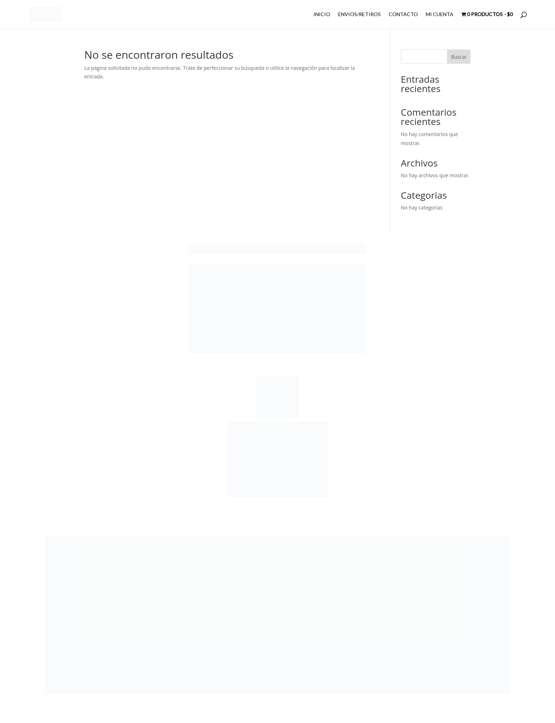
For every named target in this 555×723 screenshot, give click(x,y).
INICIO (321, 14)
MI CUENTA (439, 14)
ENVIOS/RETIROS (359, 14)
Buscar (459, 56)
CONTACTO (403, 14)
